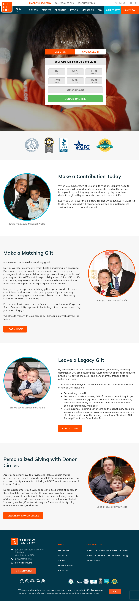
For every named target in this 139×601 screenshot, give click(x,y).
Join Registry (112, 10)
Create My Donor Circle (23, 515)
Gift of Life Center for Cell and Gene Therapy (107, 555)
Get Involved (64, 550)
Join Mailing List (23, 571)
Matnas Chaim (93, 560)
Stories (61, 560)
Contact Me (70, 428)
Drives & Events (65, 565)
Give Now (130, 10)
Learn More (15, 329)
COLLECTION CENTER (64, 3)
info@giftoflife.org (23, 562)
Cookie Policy (92, 592)
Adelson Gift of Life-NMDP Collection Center (107, 550)
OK (115, 591)
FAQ (100, 10)
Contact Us (63, 570)
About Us (62, 555)
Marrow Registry (40, 3)
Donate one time (75, 98)
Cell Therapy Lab (86, 3)
